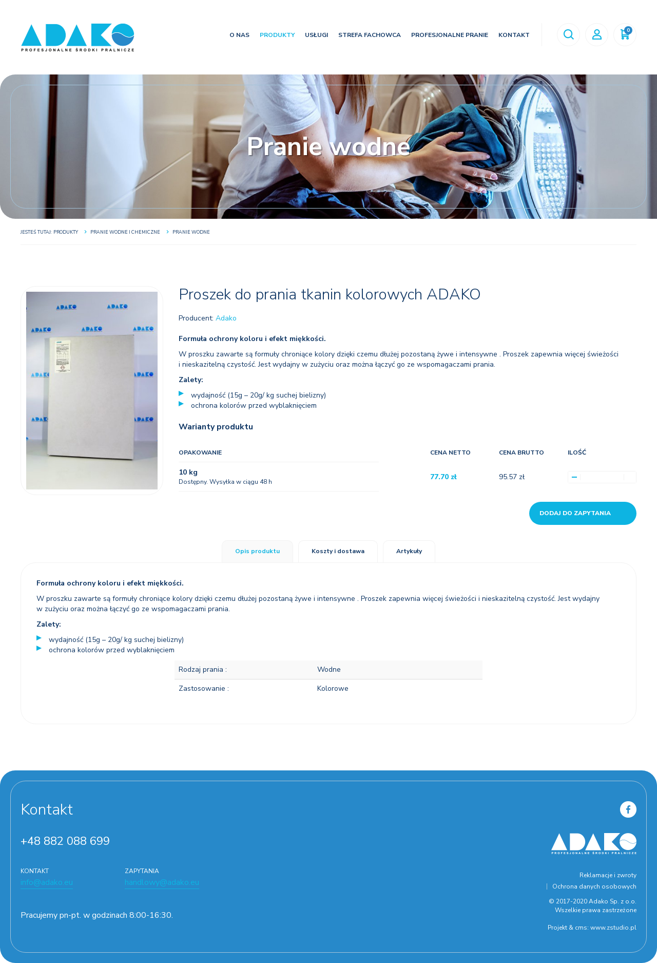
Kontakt (513, 35)
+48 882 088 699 (65, 841)
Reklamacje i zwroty (607, 875)
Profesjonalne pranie (448, 35)
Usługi (315, 35)
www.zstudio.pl (613, 927)
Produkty (276, 35)
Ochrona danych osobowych (594, 886)
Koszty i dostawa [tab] (338, 551)
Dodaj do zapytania (575, 513)
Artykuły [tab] (409, 551)
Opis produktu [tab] (257, 551)
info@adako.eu (47, 882)
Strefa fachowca (368, 35)
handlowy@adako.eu (162, 882)
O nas (238, 35)
